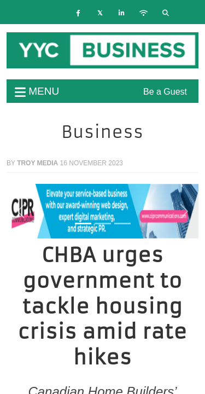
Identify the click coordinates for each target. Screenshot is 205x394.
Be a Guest (165, 91)
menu (37, 91)
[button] (21, 211)
